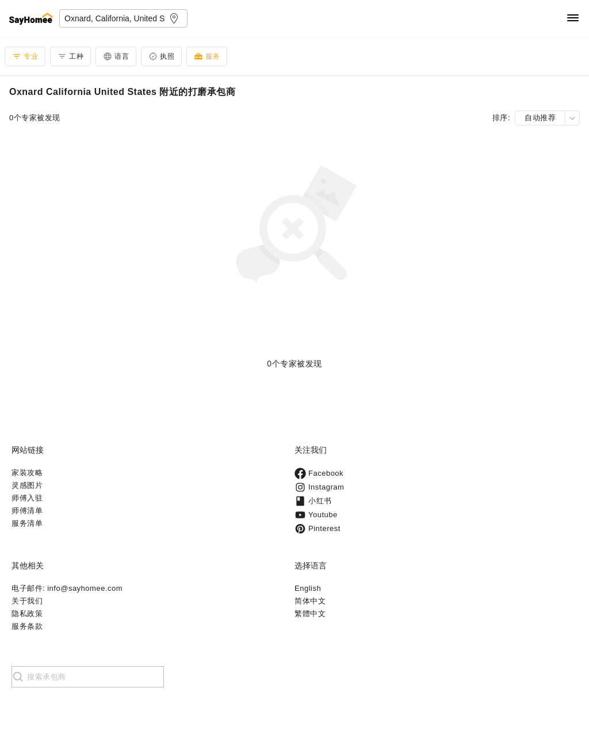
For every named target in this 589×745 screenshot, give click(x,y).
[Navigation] (573, 18)
